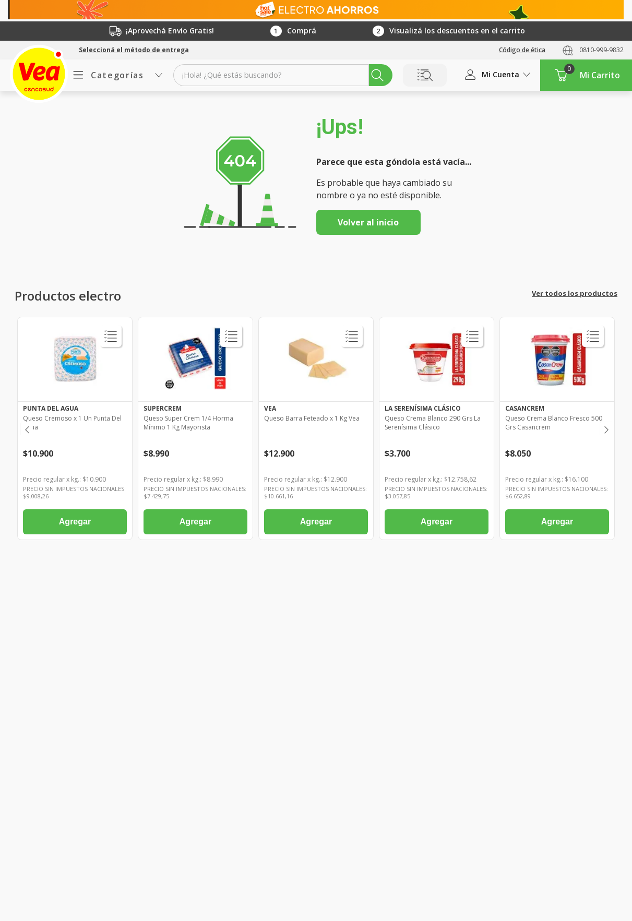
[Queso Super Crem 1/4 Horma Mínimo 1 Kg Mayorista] (195, 431)
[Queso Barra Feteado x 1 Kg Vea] (316, 431)
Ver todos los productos (574, 293)
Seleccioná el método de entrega (134, 50)
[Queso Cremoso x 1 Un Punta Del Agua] (75, 431)
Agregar (75, 521)
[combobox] (282, 75)
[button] (134, 50)
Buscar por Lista (425, 75)
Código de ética (522, 49)
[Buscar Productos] (377, 75)
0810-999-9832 (601, 49)
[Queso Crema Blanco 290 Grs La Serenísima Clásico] (436, 431)
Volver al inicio (368, 222)
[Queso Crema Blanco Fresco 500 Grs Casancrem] (557, 431)
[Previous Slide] (26, 428)
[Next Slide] (605, 428)
